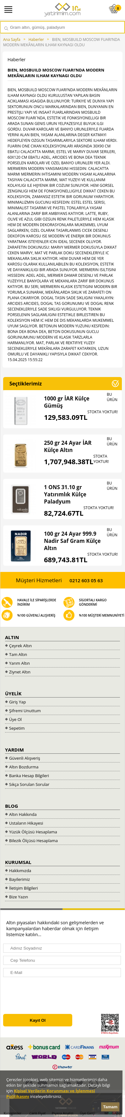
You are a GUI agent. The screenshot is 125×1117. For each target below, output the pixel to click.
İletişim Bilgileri (23, 888)
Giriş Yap (17, 702)
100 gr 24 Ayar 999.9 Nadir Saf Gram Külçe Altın (72, 541)
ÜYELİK (13, 693)
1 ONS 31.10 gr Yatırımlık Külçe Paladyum (65, 494)
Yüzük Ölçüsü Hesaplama (33, 832)
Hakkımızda (20, 870)
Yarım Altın (19, 663)
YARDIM (14, 750)
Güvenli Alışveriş (24, 758)
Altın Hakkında (23, 814)
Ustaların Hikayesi (26, 823)
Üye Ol (15, 719)
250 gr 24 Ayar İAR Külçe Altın (68, 446)
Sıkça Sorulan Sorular (29, 784)
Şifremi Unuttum (25, 710)
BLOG (11, 806)
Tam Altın (18, 654)
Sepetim (17, 728)
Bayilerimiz (19, 879)
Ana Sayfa (11, 39)
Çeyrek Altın (20, 645)
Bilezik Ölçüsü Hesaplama (33, 840)
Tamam (110, 1107)
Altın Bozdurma (24, 767)
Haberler (36, 39)
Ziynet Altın (19, 672)
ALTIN (12, 637)
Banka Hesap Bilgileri (29, 775)
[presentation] (49, 995)
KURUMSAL (18, 862)
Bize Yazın (18, 897)
